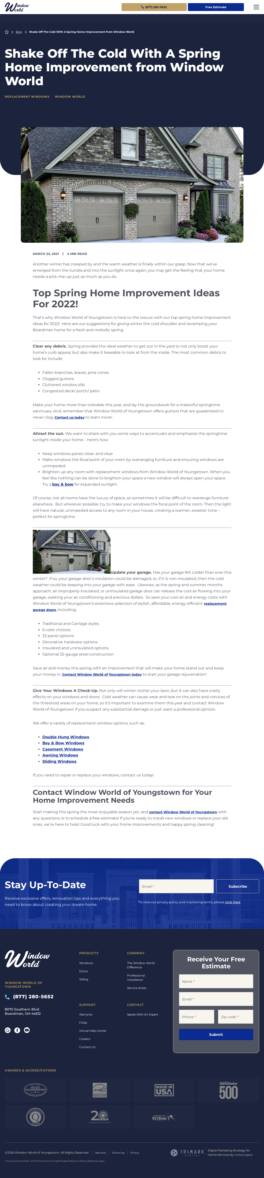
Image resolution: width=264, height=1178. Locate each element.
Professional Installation (136, 978)
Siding (83, 979)
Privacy (140, 1152)
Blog (19, 32)
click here (232, 902)
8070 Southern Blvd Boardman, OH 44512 (23, 1011)
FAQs (83, 1022)
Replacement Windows (29, 96)
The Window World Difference (141, 965)
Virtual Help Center (93, 1030)
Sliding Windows (59, 761)
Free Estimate (215, 7)
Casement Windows (62, 749)
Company (136, 953)
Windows (86, 963)
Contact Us (87, 1047)
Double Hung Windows (65, 737)
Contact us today (72, 417)
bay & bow (62, 484)
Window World (75, 96)
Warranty (86, 1014)
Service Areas (136, 988)
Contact (135, 1005)
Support (87, 1005)
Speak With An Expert (142, 1014)
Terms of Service (89, 1160)
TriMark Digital (244, 1154)
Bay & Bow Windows (63, 743)
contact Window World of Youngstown (188, 812)
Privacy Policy (67, 1160)
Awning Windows (60, 755)
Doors (83, 971)
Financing (121, 1152)
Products (88, 953)
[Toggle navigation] (256, 7)
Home (7, 32)
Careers (84, 1039)
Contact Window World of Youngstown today (108, 674)
